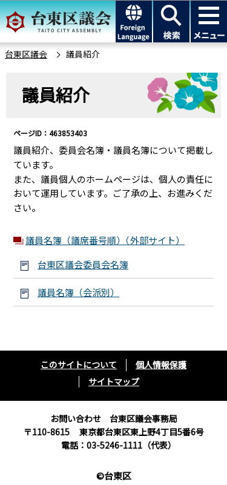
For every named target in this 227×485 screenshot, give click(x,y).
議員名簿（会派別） (78, 292)
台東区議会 (26, 54)
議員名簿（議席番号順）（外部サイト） (105, 240)
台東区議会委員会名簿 (83, 264)
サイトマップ (113, 381)
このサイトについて (79, 364)
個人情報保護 (161, 364)
